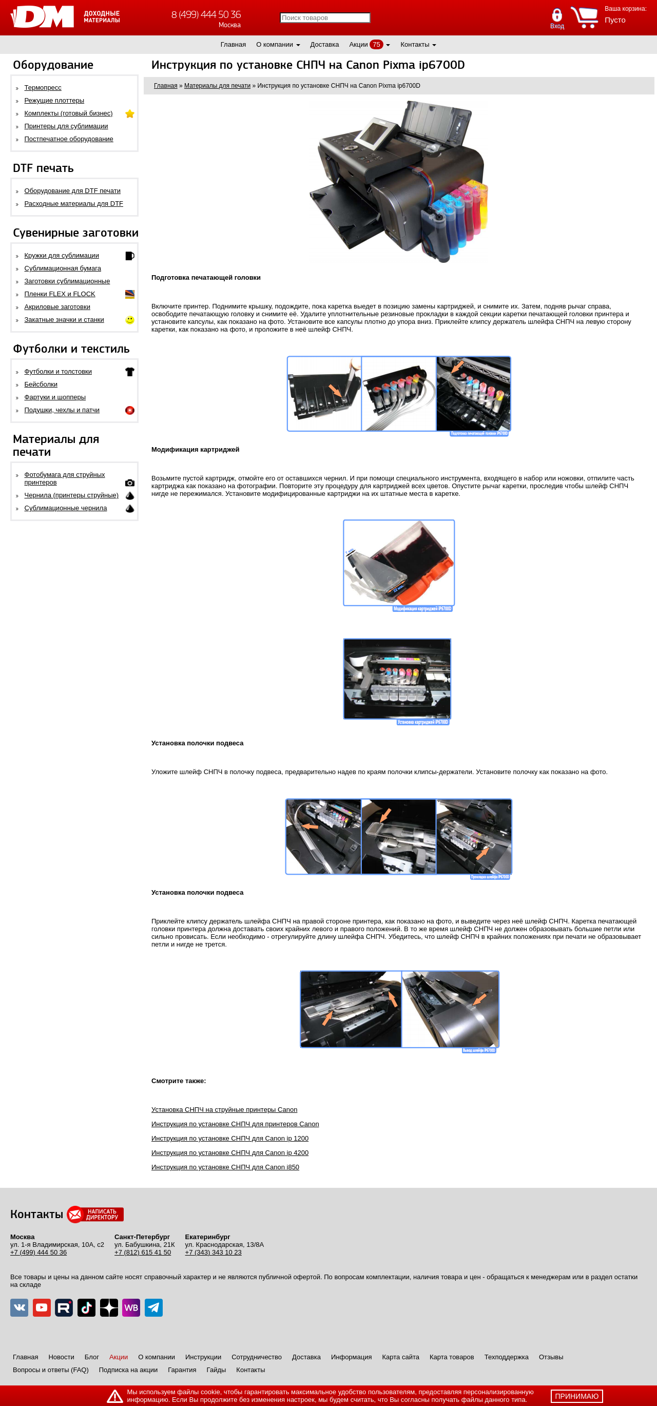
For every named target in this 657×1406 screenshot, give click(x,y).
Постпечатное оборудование (69, 139)
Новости (61, 1357)
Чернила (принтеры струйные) (72, 495)
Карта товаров (452, 1357)
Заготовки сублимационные (67, 281)
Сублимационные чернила (66, 508)
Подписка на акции (128, 1370)
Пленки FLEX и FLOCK (60, 294)
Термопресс (43, 87)
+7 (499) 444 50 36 (38, 1252)
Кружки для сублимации (62, 255)
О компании (274, 44)
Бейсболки (41, 384)
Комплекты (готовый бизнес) (69, 113)
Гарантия (182, 1370)
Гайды (216, 1370)
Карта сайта (400, 1357)
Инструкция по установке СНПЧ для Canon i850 (225, 1167)
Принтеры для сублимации (66, 126)
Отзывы (551, 1357)
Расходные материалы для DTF (74, 203)
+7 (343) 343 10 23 (213, 1252)
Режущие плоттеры (55, 100)
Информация (351, 1357)
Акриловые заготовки (57, 307)
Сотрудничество (256, 1357)
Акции (358, 44)
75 (376, 44)
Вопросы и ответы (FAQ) (51, 1370)
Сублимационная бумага (63, 268)
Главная (233, 44)
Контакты (414, 44)
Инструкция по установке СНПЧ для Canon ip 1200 (229, 1138)
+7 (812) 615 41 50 (142, 1252)
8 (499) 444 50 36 (206, 15)
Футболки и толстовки (58, 371)
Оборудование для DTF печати (73, 191)
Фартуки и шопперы (55, 397)
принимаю (577, 1396)
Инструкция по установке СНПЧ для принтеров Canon (235, 1124)
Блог (92, 1357)
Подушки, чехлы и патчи (62, 410)
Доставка (325, 44)
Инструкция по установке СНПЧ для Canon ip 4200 (229, 1153)
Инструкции (203, 1357)
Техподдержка (507, 1357)
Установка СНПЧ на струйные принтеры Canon (224, 1109)
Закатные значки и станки (64, 319)
